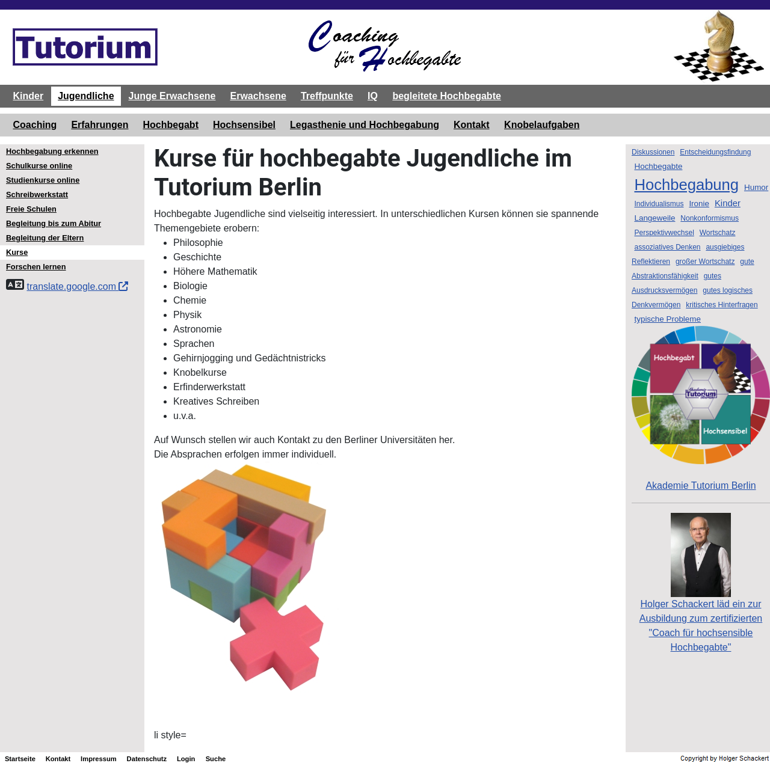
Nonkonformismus (709, 218)
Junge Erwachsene (172, 96)
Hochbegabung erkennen (52, 151)
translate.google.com (77, 286)
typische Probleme (667, 318)
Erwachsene (258, 96)
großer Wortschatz (705, 261)
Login (186, 758)
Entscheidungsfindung (715, 152)
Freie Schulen (31, 208)
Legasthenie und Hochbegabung (364, 125)
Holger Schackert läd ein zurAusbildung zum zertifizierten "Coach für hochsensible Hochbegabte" (701, 601)
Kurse (17, 252)
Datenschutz (147, 758)
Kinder (28, 96)
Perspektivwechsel (664, 232)
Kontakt (472, 125)
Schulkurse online (39, 165)
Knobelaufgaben (541, 125)
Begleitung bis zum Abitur (53, 223)
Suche (216, 758)
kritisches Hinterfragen (721, 305)
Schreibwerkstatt (37, 194)
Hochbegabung (686, 184)
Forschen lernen (36, 266)
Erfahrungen (99, 125)
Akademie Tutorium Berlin (701, 408)
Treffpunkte (327, 96)
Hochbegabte (658, 166)
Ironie (699, 203)
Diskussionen (653, 152)
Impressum (99, 758)
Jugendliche (86, 96)
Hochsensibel (244, 125)
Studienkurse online (42, 180)
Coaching (35, 125)
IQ (373, 96)
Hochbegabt (171, 125)
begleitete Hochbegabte (446, 96)
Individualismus (658, 204)
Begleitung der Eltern (45, 237)
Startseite (20, 758)
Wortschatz (718, 232)
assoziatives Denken (667, 247)
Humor (756, 187)
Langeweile (654, 217)
